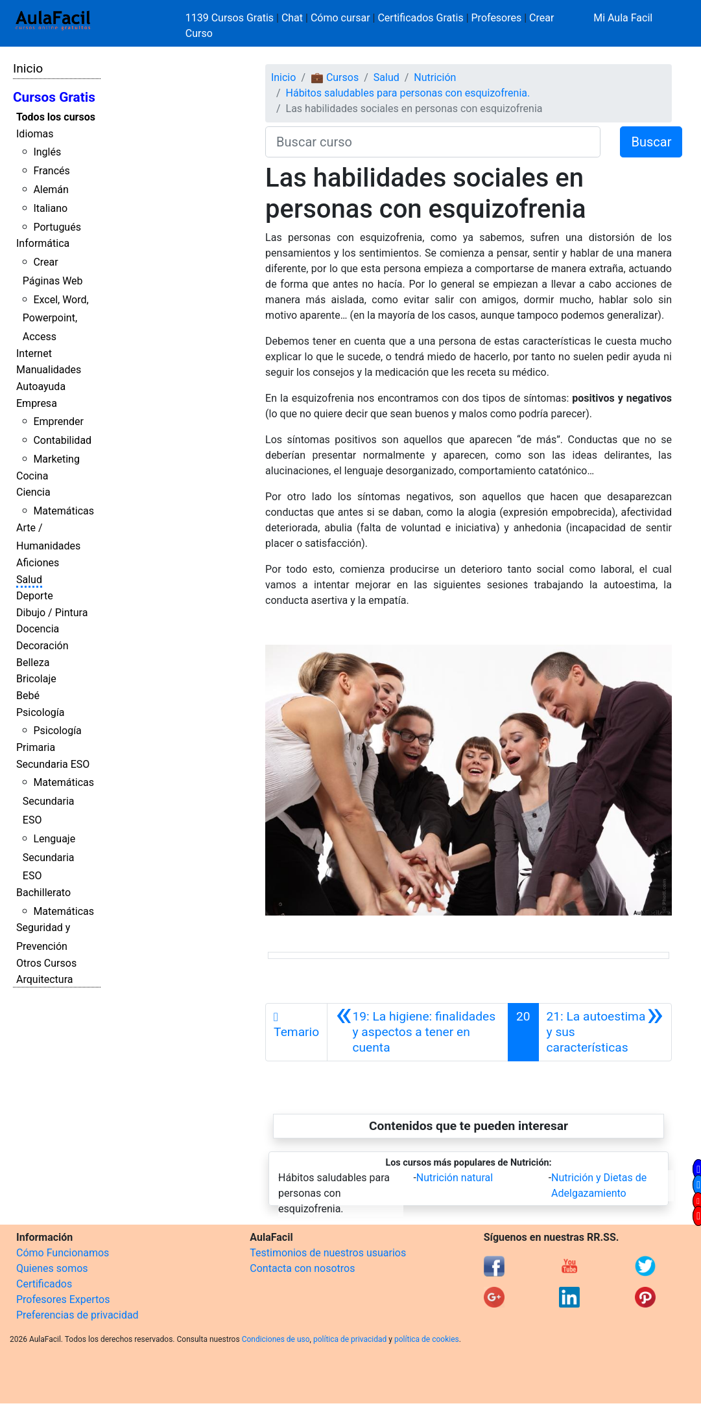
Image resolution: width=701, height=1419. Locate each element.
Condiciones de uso (276, 1339)
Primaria (35, 747)
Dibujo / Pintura (52, 612)
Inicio (28, 68)
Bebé (28, 695)
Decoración (42, 646)
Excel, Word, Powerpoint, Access (56, 318)
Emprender (58, 421)
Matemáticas (63, 511)
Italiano (50, 208)
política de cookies (426, 1339)
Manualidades (48, 369)
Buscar (651, 142)
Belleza (32, 662)
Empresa (36, 403)
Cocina (32, 476)
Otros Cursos (46, 963)
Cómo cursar (340, 18)
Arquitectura (44, 979)
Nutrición (435, 77)
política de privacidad (349, 1339)
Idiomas (34, 134)
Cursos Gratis (54, 97)
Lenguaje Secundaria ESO (49, 858)
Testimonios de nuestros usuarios (328, 1253)
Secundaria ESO (52, 764)
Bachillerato (43, 892)
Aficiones (37, 563)
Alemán (50, 189)
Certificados (44, 1284)
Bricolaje (36, 679)
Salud (29, 579)
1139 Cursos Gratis (230, 18)
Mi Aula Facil (622, 18)
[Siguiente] (605, 1032)
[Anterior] (417, 1032)
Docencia (37, 629)
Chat (292, 18)
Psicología (40, 712)
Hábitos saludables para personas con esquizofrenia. (408, 93)
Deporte (34, 596)
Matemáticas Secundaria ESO (58, 801)
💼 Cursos (335, 77)
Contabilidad (62, 440)
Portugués (57, 227)
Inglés (47, 152)
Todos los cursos (55, 117)
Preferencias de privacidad (77, 1315)
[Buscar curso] (432, 141)
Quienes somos (52, 1268)
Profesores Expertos (63, 1299)
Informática (42, 243)
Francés (51, 171)
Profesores (496, 18)
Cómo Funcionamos (62, 1253)
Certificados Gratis (420, 18)
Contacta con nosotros (302, 1268)
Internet (34, 353)
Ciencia (33, 492)
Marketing (56, 459)
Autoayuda (40, 386)
